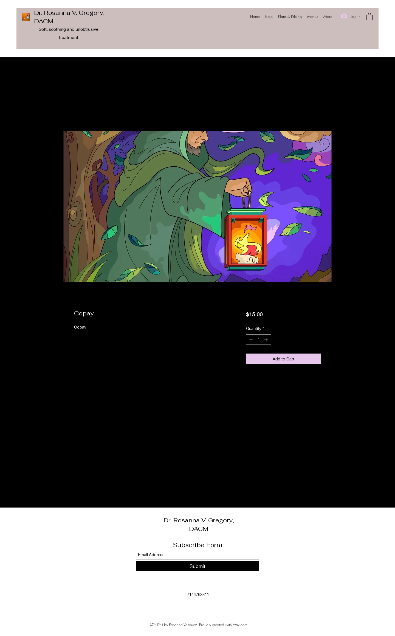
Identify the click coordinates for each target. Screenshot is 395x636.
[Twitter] (193, 606)
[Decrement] (250, 340)
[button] (369, 16)
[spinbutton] (258, 340)
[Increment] (266, 340)
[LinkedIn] (201, 606)
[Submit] (197, 566)
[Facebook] (185, 606)
